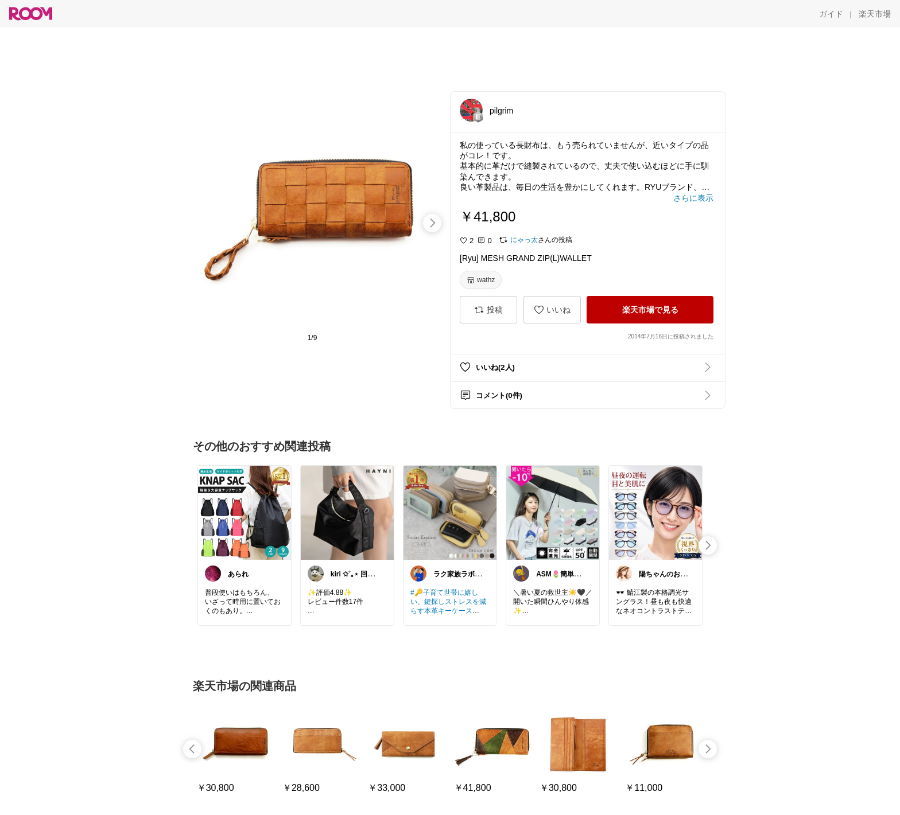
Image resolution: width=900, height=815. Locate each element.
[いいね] (552, 309)
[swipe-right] (432, 223)
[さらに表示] (693, 198)
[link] (244, 512)
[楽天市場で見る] (650, 309)
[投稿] (488, 309)
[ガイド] (831, 14)
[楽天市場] (875, 14)
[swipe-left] (192, 749)
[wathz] (481, 280)
